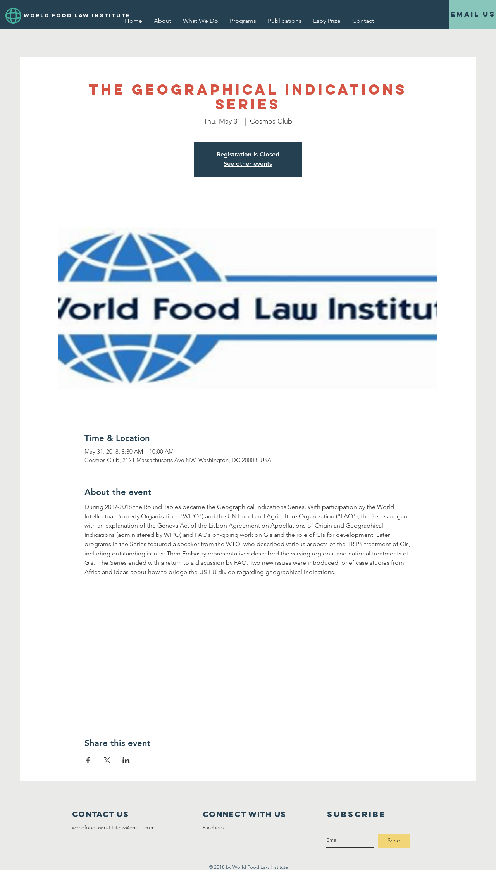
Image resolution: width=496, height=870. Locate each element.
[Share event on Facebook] (88, 760)
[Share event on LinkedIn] (126, 760)
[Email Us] (473, 14)
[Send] (394, 841)
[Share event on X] (107, 760)
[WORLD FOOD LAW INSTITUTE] (70, 16)
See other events (248, 163)
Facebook (214, 827)
